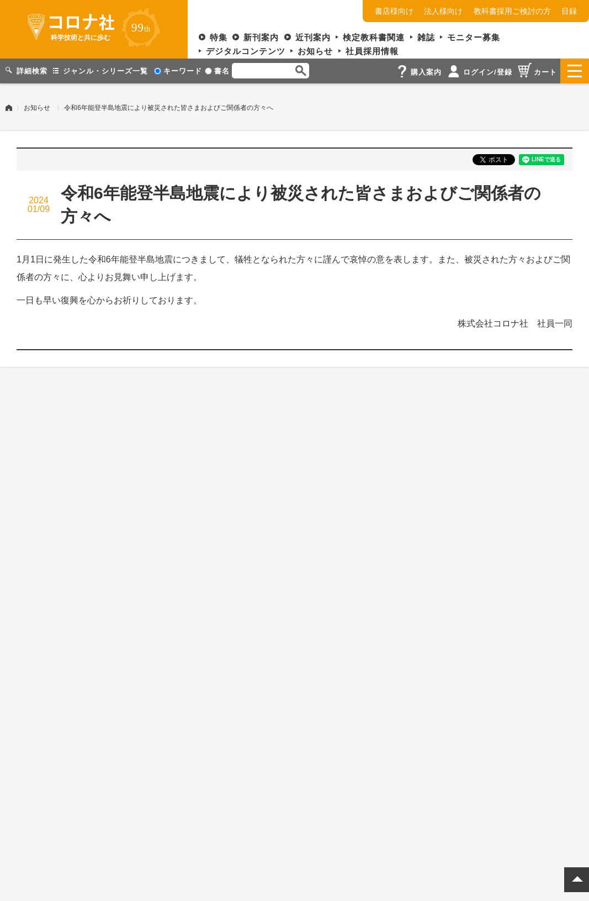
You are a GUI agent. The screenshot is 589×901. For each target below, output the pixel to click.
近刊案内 (313, 37)
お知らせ (315, 51)
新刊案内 (261, 37)
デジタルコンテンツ (245, 51)
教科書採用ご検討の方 (512, 11)
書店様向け (394, 11)
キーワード (178, 71)
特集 (218, 37)
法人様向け (443, 11)
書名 (217, 71)
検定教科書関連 (374, 37)
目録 (569, 11)
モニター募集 (473, 37)
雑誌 (426, 37)
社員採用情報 (372, 51)
